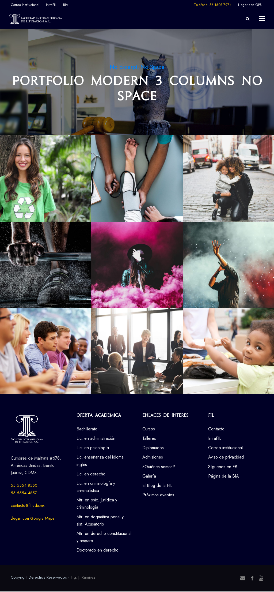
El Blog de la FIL (157, 486)
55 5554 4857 (24, 493)
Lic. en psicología (93, 448)
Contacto (216, 429)
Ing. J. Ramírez (83, 577)
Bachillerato (87, 429)
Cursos (148, 429)
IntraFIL (51, 4)
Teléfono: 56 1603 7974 (212, 4)
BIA (65, 4)
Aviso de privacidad (226, 458)
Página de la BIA (223, 476)
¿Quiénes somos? (158, 467)
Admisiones (152, 458)
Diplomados (153, 448)
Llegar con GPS (250, 4)
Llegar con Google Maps (33, 519)
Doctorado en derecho (98, 551)
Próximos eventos (158, 495)
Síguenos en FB (222, 467)
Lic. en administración (96, 439)
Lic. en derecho (91, 474)
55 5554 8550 (24, 486)
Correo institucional (25, 4)
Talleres (149, 439)
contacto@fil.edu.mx (27, 506)
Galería (149, 476)
